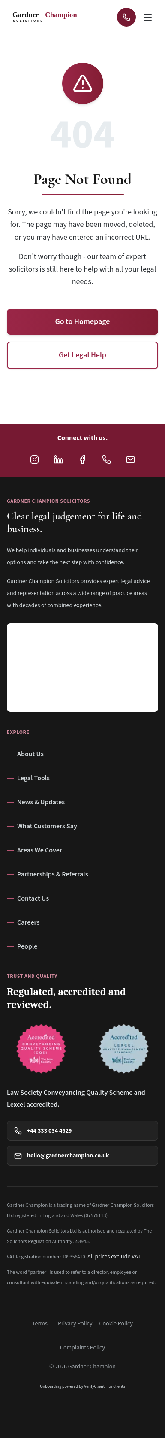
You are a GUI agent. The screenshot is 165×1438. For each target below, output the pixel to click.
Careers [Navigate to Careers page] (23, 922)
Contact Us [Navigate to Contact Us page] (28, 898)
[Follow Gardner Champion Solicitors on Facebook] (82, 459)
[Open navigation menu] (148, 17)
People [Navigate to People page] (22, 946)
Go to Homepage (82, 321)
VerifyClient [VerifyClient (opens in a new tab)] (94, 1386)
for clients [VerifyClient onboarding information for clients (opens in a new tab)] (116, 1386)
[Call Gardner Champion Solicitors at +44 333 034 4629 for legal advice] (106, 459)
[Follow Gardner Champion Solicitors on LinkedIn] (58, 459)
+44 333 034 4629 (43, 1131)
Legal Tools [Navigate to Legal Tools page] (28, 778)
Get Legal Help (82, 355)
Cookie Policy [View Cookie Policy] (116, 1323)
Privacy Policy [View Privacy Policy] (75, 1323)
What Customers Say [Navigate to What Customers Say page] (42, 826)
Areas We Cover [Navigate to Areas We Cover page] (34, 850)
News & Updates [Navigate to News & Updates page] (36, 802)
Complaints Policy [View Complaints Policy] (82, 1347)
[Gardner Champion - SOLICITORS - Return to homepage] (47, 17)
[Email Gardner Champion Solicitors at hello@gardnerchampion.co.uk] (130, 459)
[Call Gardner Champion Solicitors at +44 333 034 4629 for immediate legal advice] (126, 17)
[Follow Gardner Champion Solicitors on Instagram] (34, 459)
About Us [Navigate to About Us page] (25, 754)
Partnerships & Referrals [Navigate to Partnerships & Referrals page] (47, 874)
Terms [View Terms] (40, 1323)
